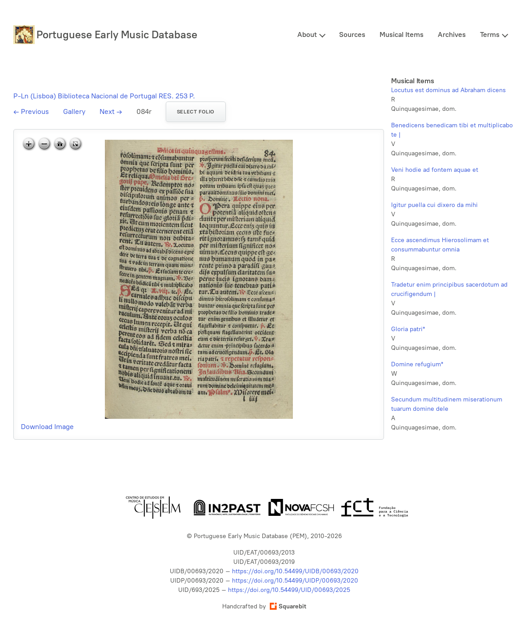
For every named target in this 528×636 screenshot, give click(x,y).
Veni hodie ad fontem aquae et (434, 170)
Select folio (196, 112)
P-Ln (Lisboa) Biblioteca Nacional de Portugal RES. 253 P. (104, 96)
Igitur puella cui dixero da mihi (434, 205)
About (307, 34)
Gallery (74, 111)
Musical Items (402, 34)
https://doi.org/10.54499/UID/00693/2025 (289, 590)
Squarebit (288, 606)
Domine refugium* (417, 364)
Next (111, 111)
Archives (452, 34)
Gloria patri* (408, 329)
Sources (352, 34)
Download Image (47, 426)
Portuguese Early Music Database (116, 34)
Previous (31, 111)
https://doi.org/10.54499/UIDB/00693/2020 (295, 571)
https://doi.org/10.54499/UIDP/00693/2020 (295, 580)
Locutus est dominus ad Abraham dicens (448, 90)
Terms (490, 34)
